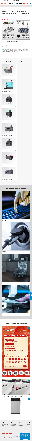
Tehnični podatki (28, 426)
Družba (14, 3)
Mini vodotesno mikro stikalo (5, 424)
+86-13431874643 (17, 0)
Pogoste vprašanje (21, 425)
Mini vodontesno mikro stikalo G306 (6, 91)
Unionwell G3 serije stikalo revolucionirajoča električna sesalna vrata (12, 396)
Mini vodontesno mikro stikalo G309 (6, 106)
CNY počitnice (4, 377)
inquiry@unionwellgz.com (5, 0)
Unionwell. (3, 49)
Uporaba (11, 3)
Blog (26, 425)
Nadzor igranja (4, 220)
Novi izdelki (3, 427)
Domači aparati (4, 282)
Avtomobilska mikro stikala (7, 46)
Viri (19, 3)
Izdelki (9, 3)
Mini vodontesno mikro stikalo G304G (7, 150)
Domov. (3, 6)
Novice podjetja (28, 424)
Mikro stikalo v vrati (4, 426)
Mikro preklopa (3, 425)
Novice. (21, 3)
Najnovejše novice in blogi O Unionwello (16, 323)
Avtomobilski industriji (10, 6)
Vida (26, 427)
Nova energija (4, 251)
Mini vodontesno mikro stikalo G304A (7, 164)
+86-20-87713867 (13, 0)
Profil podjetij (20, 424)
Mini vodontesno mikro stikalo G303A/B (7, 120)
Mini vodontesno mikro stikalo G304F (7, 135)
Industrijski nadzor (13, 427)
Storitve (17, 3)
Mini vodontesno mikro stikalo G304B (7, 179)
